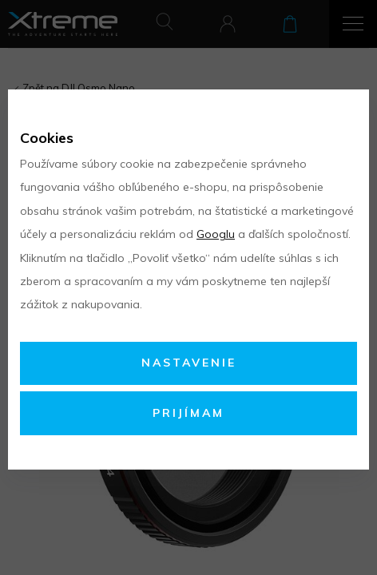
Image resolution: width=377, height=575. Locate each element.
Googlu (215, 234)
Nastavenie (188, 362)
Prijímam (188, 413)
